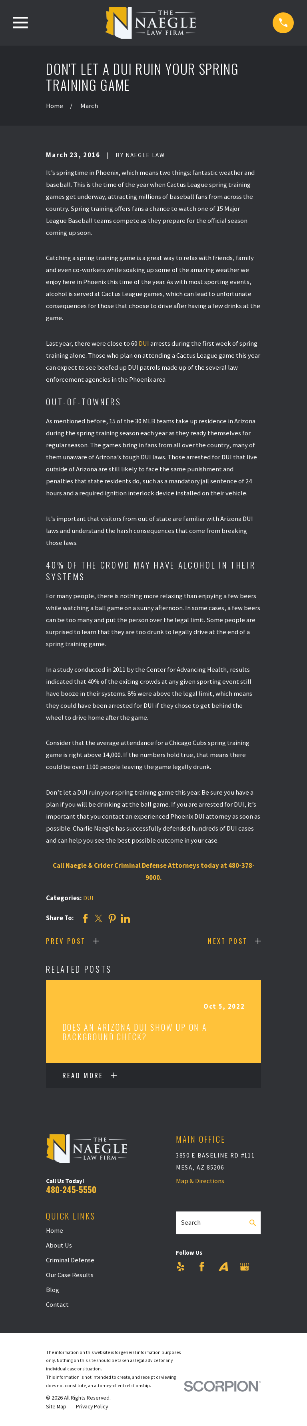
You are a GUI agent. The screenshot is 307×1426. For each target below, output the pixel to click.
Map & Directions (200, 1181)
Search (191, 1222)
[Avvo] (223, 1266)
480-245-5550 (71, 1189)
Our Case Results (70, 1275)
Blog (52, 1290)
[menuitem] (56, 1406)
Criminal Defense (70, 1260)
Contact (57, 1304)
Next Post (227, 941)
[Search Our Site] (252, 1223)
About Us (59, 1245)
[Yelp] (180, 1266)
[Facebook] (201, 1266)
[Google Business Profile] (244, 1266)
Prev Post (66, 941)
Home (54, 1230)
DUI (144, 343)
